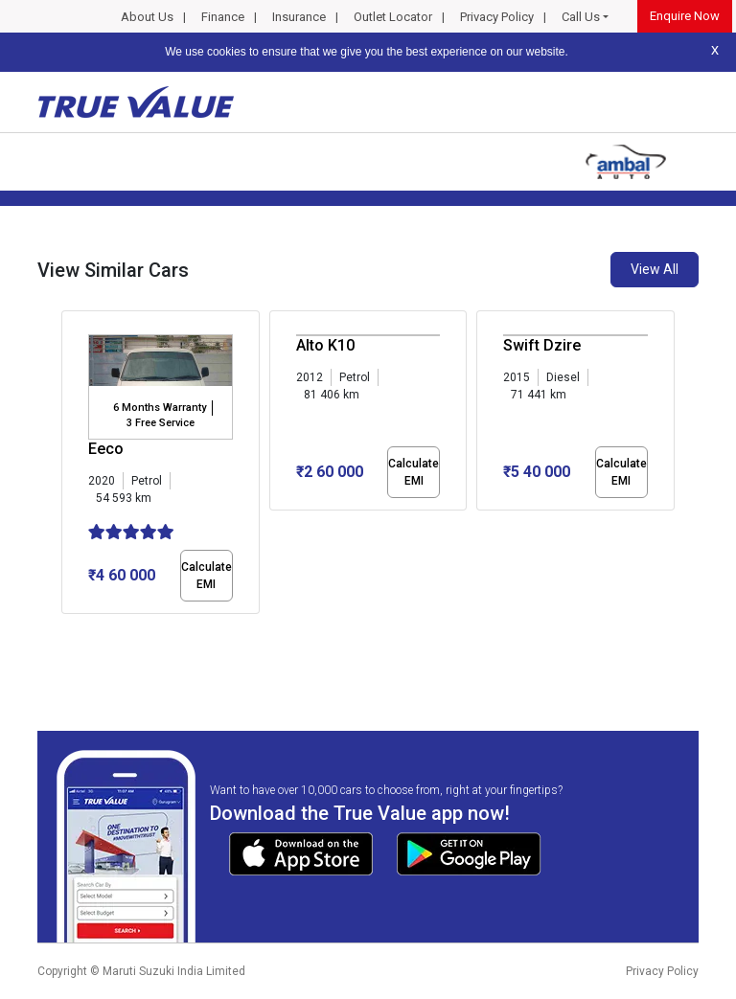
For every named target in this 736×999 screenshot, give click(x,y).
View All (654, 269)
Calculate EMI (206, 575)
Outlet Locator (393, 17)
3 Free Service (160, 423)
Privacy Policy (497, 17)
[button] (67, 630)
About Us (147, 17)
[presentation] (71, 465)
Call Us (581, 17)
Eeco (106, 449)
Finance (222, 17)
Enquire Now (685, 16)
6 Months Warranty (159, 407)
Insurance (299, 17)
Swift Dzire (542, 345)
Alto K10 (325, 345)
